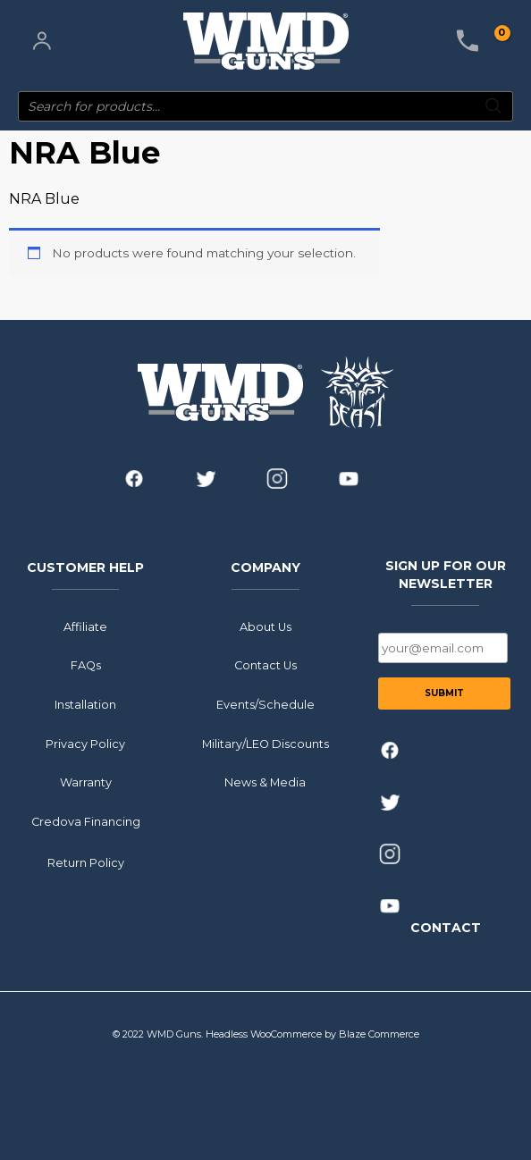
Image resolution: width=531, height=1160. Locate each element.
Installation (85, 704)
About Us (265, 626)
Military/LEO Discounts (265, 743)
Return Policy (85, 863)
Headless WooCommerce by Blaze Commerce (312, 1034)
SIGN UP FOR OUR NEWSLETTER (445, 575)
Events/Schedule (265, 704)
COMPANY (265, 567)
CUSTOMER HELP (85, 567)
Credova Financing (85, 821)
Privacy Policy (85, 743)
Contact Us (265, 665)
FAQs (86, 665)
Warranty (86, 782)
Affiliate (85, 626)
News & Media (265, 782)
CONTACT (445, 927)
